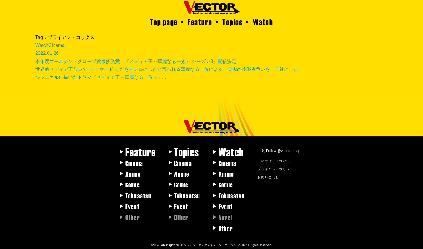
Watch (263, 21)
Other (226, 228)
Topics (232, 21)
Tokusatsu (138, 195)
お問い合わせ (268, 177)
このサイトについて (274, 160)
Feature (200, 21)
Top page (164, 21)
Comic (132, 184)
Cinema (134, 163)
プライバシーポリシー (275, 168)
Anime (133, 174)
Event (132, 206)
